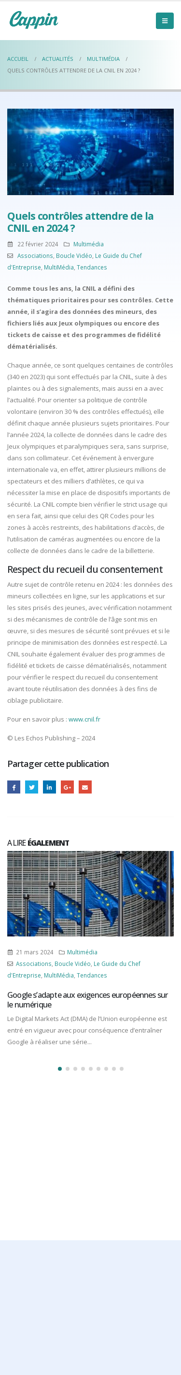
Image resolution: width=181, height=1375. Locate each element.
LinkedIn (49, 787)
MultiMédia (59, 267)
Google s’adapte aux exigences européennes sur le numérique (87, 1000)
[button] (60, 1068)
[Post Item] (90, 893)
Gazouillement (31, 787)
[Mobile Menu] (165, 21)
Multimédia (88, 244)
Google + (67, 787)
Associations (35, 255)
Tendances (92, 267)
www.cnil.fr (84, 719)
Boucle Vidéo (74, 255)
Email (85, 787)
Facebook (13, 787)
